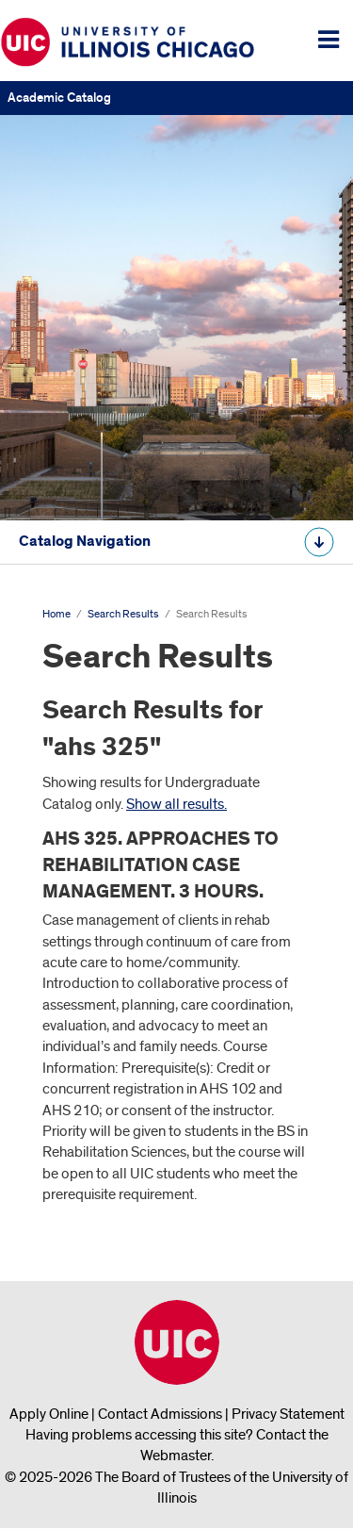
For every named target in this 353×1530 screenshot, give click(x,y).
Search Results (123, 614)
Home (56, 614)
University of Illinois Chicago (177, 1342)
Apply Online (48, 1414)
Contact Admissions (160, 1414)
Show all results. (176, 804)
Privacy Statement (288, 1414)
